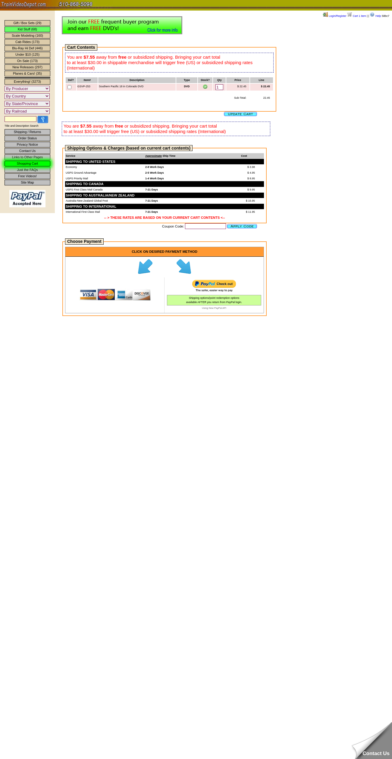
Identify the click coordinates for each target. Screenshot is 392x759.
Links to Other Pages (27, 157)
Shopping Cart (27, 163)
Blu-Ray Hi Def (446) (27, 48)
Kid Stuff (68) (27, 29)
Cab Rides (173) (27, 42)
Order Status (27, 138)
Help (375, 15)
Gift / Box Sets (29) (28, 23)
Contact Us (27, 151)
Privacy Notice (27, 144)
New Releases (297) (27, 67)
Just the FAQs (27, 170)
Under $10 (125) (27, 54)
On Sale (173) (27, 61)
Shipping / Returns (27, 132)
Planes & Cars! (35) (27, 73)
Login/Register (334, 15)
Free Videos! (27, 176)
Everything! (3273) (27, 81)
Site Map (27, 182)
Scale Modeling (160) (27, 35)
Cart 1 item (356, 15)
